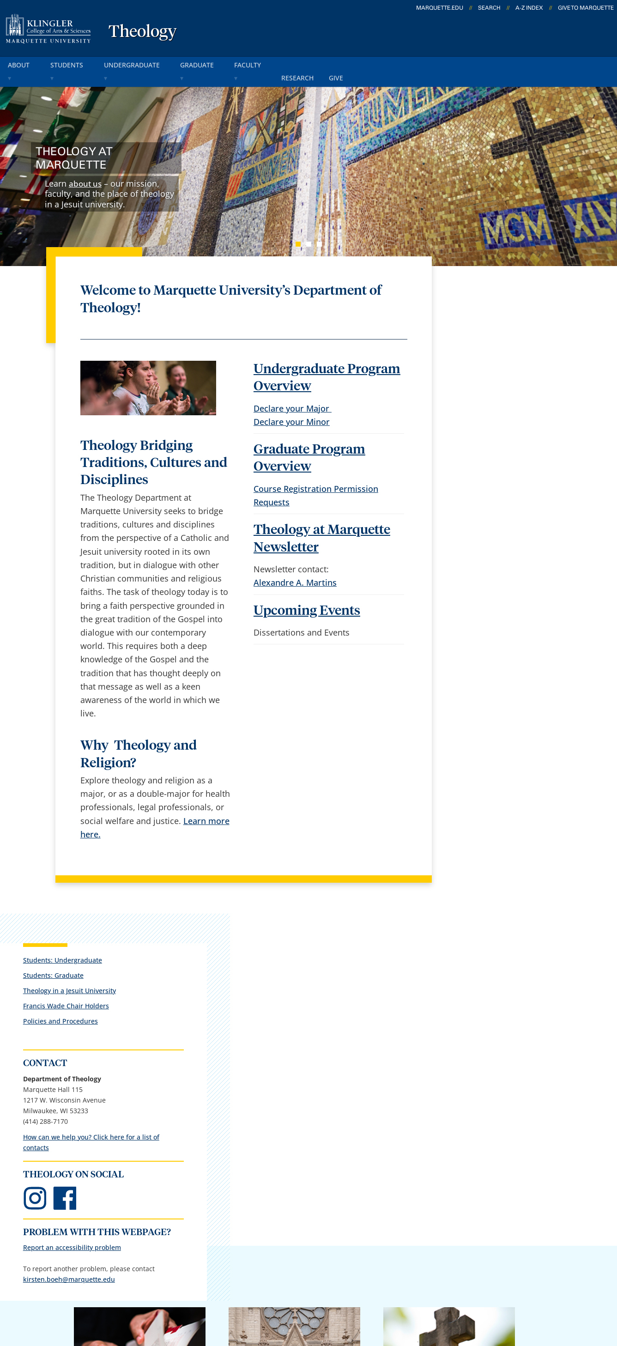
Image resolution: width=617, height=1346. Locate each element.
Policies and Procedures (484, 357)
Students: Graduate (477, 311)
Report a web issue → (493, 1236)
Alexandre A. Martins (295, 567)
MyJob (313, 1238)
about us (86, 168)
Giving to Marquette (443, 1017)
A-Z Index (529, 8)
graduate (209, 64)
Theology (143, 32)
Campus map (223, 1189)
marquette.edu (439, 8)
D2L (308, 1213)
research (314, 64)
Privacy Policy (316, 1293)
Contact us (218, 1213)
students (73, 64)
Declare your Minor (292, 406)
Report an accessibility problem (496, 595)
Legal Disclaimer (385, 1293)
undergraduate (141, 64)
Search (489, 8)
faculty (263, 64)
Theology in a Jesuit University (493, 326)
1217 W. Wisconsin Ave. (77, 1204)
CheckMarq (322, 1189)
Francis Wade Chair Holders (490, 342)
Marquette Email (333, 1165)
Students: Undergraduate (486, 295)
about (22, 64)
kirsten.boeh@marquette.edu (493, 638)
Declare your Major (293, 392)
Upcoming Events (307, 595)
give (356, 64)
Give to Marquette (586, 8)
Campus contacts (231, 1165)
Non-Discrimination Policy (479, 1293)
